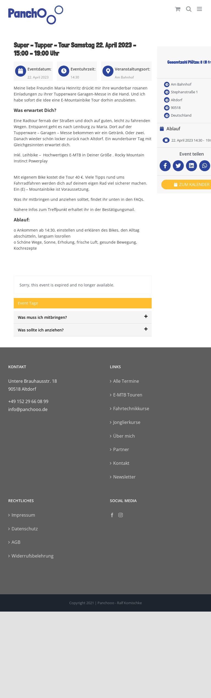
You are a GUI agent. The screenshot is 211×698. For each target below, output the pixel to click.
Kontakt (121, 463)
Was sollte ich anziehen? (83, 330)
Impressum (23, 515)
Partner (121, 449)
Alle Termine (126, 381)
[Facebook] (112, 515)
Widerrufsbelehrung (33, 556)
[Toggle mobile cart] (178, 9)
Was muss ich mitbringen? (83, 317)
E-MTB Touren (127, 395)
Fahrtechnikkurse (131, 409)
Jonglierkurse (126, 422)
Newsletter (124, 477)
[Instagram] (120, 515)
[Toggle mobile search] (188, 9)
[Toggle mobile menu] (200, 9)
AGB (16, 542)
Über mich (124, 436)
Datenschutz (25, 529)
